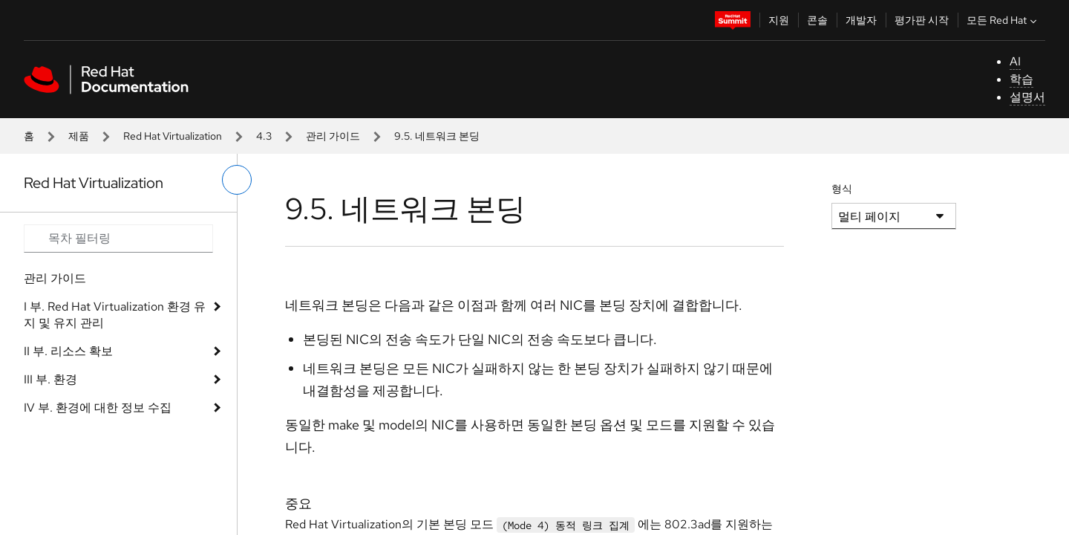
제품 (78, 136)
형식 (841, 188)
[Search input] (118, 238)
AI (1015, 61)
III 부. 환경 (50, 379)
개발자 (861, 20)
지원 (778, 20)
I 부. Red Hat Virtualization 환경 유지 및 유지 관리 (115, 315)
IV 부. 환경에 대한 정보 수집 (97, 407)
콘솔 (817, 20)
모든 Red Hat (1003, 20)
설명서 (1027, 97)
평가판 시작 (922, 20)
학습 (1021, 79)
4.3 (264, 136)
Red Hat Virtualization (172, 136)
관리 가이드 (333, 136)
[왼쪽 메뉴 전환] (237, 180)
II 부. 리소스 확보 (68, 351)
